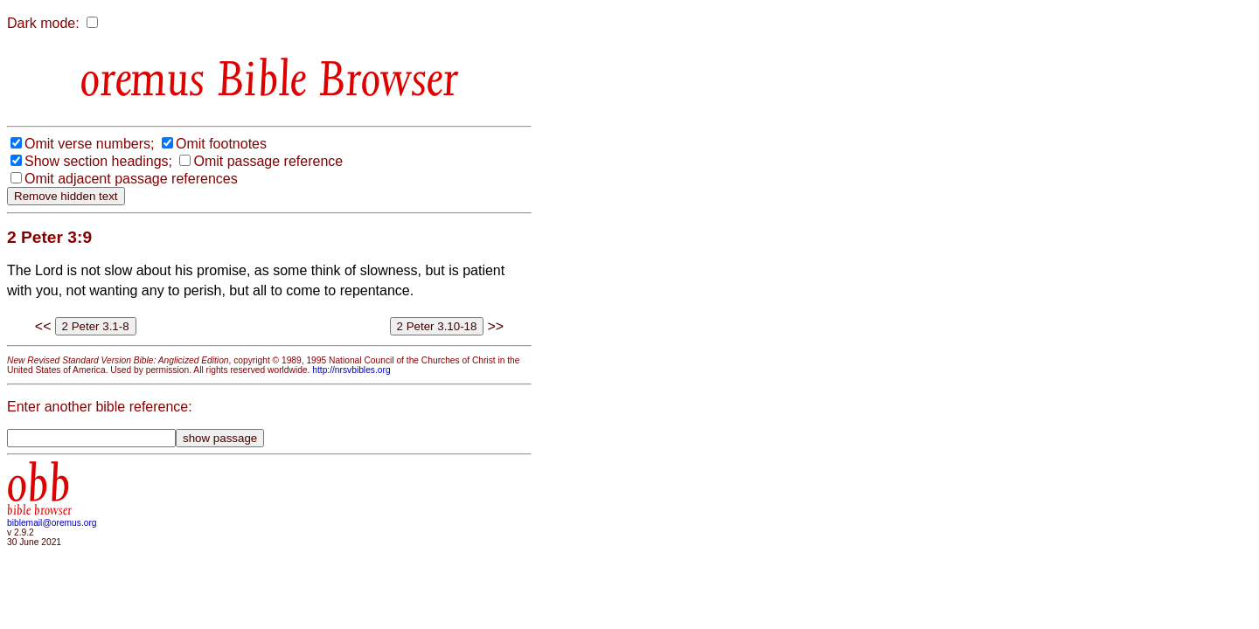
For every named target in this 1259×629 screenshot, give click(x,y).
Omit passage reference (268, 161)
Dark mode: (43, 23)
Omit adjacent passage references (131, 178)
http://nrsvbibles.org (351, 370)
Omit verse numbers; (89, 143)
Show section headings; (98, 161)
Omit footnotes (221, 143)
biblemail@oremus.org (52, 523)
